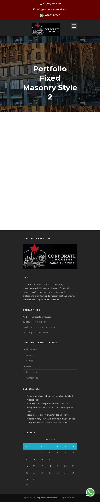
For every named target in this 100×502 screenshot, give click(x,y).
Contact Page (32, 378)
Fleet (28, 366)
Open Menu (74, 26)
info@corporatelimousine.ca (50, 9)
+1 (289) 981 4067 (50, 3)
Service (29, 361)
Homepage (31, 349)
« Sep (25, 485)
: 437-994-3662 (50, 15)
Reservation (31, 372)
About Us (30, 355)
